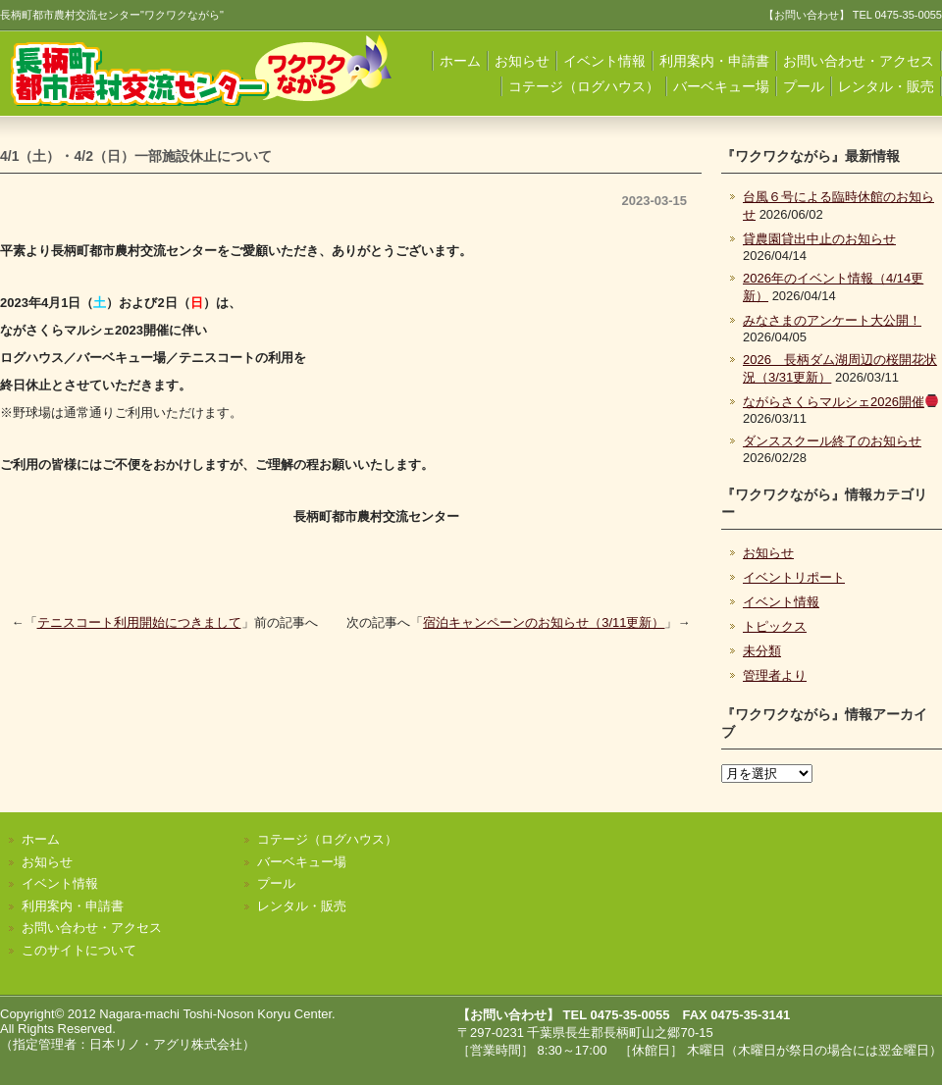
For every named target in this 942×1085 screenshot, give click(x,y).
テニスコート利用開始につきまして (139, 622)
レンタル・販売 (886, 86)
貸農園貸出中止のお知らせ (819, 239)
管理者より (775, 675)
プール (803, 86)
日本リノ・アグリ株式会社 (165, 1044)
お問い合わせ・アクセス (858, 61)
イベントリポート (794, 577)
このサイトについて (79, 950)
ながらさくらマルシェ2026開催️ (840, 401)
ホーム (460, 61)
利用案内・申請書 (714, 61)
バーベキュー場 (721, 86)
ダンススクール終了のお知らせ (832, 441)
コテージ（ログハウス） (583, 86)
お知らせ (522, 61)
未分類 (762, 651)
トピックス (775, 626)
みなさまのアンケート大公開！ (832, 320)
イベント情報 (604, 61)
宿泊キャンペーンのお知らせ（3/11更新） (543, 622)
